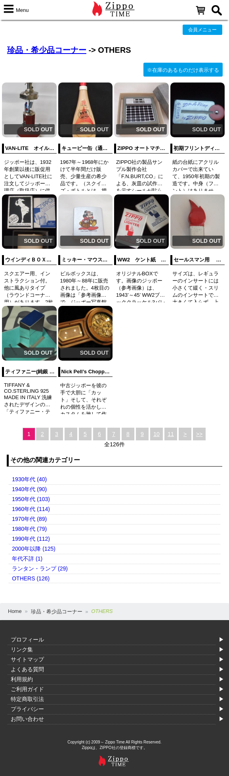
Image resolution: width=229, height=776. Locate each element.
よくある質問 (27, 669)
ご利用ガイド (27, 689)
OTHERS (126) (31, 578)
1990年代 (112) (31, 539)
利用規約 (22, 679)
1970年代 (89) (29, 519)
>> (199, 434)
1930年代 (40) (29, 479)
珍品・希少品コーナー (46, 50)
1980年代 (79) (29, 529)
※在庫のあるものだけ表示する (183, 70)
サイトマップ (27, 659)
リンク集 (22, 649)
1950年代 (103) (31, 499)
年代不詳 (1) (27, 558)
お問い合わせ (27, 719)
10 (156, 434)
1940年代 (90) (29, 489)
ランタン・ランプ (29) (40, 568)
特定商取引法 (27, 699)
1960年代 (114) (31, 509)
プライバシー (27, 709)
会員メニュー (202, 30)
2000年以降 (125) (33, 549)
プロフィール (27, 639)
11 (171, 434)
